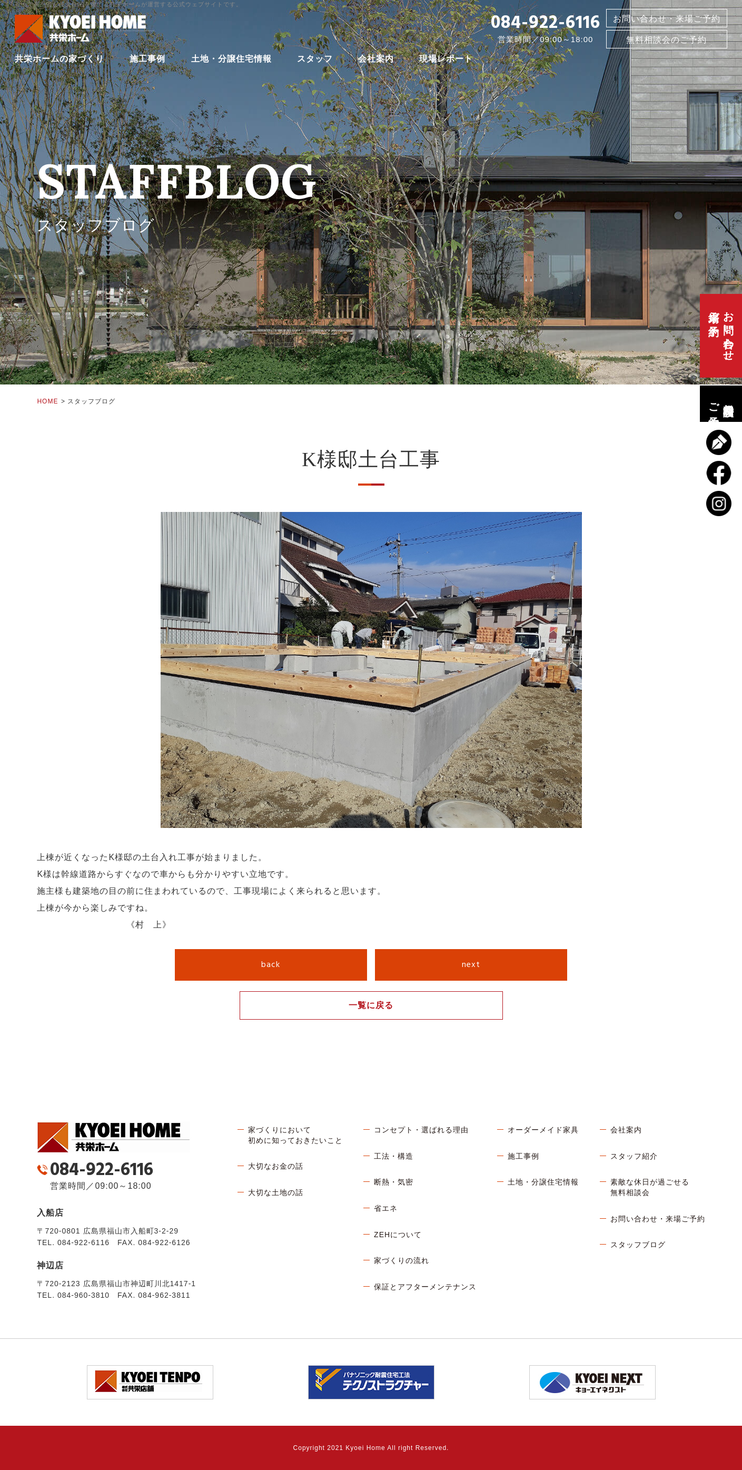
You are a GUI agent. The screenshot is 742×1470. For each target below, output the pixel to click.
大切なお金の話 (275, 1166)
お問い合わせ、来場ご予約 (721, 335)
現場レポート (446, 60)
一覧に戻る (371, 1005)
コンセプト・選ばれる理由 (421, 1130)
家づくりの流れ (401, 1260)
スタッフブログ (638, 1244)
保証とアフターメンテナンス (425, 1286)
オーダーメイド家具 (543, 1130)
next (471, 965)
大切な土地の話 (275, 1192)
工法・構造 (393, 1156)
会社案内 (376, 60)
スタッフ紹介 (634, 1156)
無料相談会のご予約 (721, 403)
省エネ (386, 1208)
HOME (47, 401)
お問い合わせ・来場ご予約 (666, 20)
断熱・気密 (393, 1182)
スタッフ (315, 60)
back (270, 965)
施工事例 (147, 60)
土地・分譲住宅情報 (231, 60)
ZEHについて (398, 1234)
